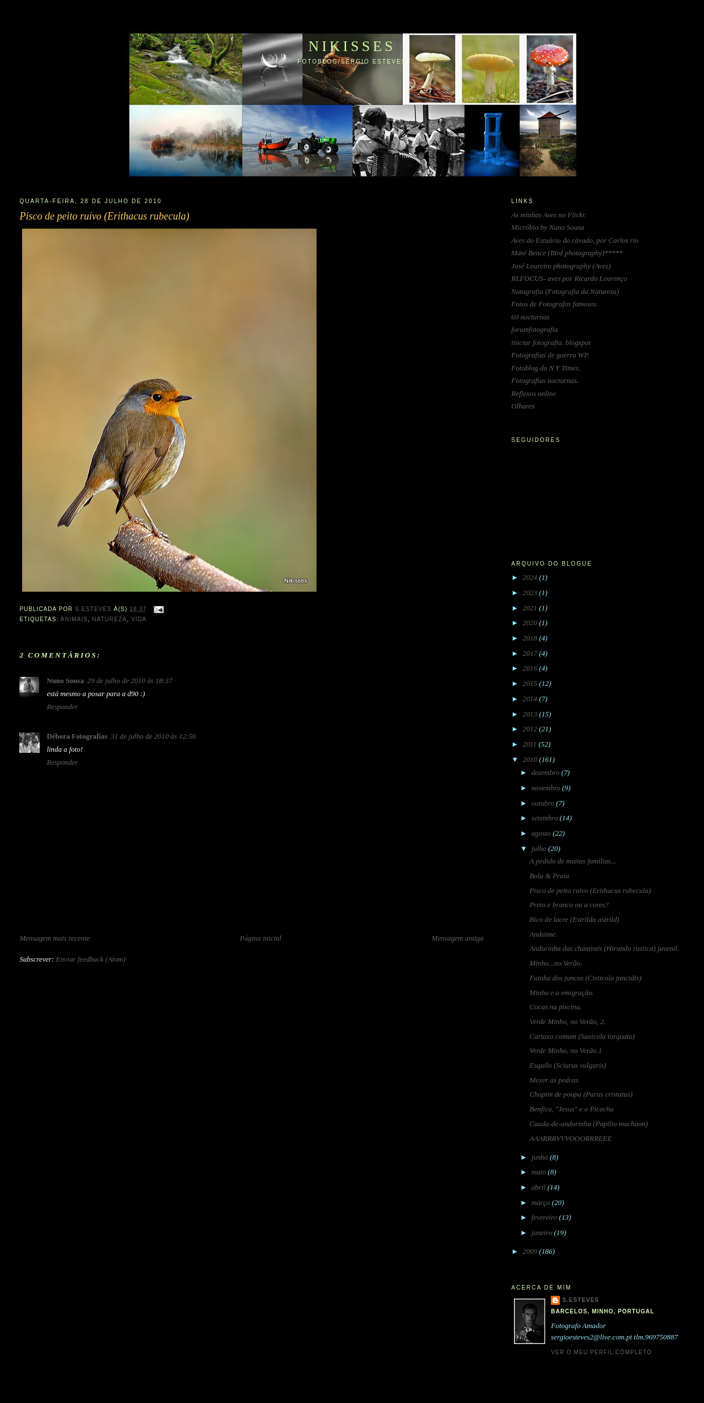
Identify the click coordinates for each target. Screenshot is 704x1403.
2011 (530, 744)
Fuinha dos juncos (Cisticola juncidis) (586, 978)
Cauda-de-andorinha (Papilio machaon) (589, 1124)
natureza (109, 619)
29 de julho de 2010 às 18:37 (129, 681)
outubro (544, 803)
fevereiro (545, 1217)
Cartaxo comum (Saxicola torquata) (582, 1036)
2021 (530, 608)
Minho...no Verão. (556, 963)
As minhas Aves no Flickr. (548, 215)
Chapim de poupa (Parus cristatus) (581, 1094)
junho (541, 1157)
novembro (547, 788)
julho (540, 849)
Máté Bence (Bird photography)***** (566, 253)
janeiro (543, 1233)
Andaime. (544, 934)
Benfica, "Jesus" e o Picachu (572, 1109)
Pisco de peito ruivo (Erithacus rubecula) (590, 891)
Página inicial (260, 938)
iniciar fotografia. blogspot (551, 343)
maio (540, 1172)
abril (539, 1187)
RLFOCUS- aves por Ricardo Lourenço (569, 279)
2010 (530, 760)
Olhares (522, 406)
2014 (530, 699)
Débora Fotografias (77, 736)
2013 (530, 714)
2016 (530, 668)
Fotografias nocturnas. (545, 381)
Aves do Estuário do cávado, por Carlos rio (574, 241)
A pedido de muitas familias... (573, 861)
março (542, 1203)
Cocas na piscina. (556, 1007)
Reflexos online (533, 394)
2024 (530, 578)
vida (138, 619)
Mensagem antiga (458, 938)
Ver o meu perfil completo (601, 1352)
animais (73, 619)
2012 (530, 729)
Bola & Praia (550, 876)
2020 (530, 623)
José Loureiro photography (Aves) (560, 266)
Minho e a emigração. (562, 993)
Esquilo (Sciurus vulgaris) (568, 1065)
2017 (530, 654)
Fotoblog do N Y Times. (545, 368)
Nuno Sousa (65, 681)
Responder (62, 707)
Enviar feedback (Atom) (91, 959)
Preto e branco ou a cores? (569, 905)
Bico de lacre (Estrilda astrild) (574, 920)
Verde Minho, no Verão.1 (566, 1051)
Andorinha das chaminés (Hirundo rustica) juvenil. (605, 949)
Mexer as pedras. (555, 1080)
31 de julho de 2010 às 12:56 (153, 736)
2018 (530, 638)
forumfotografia (534, 330)
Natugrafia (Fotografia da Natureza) (565, 292)
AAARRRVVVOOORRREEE (571, 1139)
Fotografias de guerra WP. (550, 355)
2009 (530, 1251)
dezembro (547, 773)
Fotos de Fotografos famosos (553, 304)
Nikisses (351, 46)
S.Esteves (580, 1300)
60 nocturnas (530, 317)
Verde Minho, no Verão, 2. (568, 1022)
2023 (530, 593)
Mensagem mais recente (54, 938)
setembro (546, 818)
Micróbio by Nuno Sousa (547, 227)
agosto (542, 833)
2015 (530, 684)
